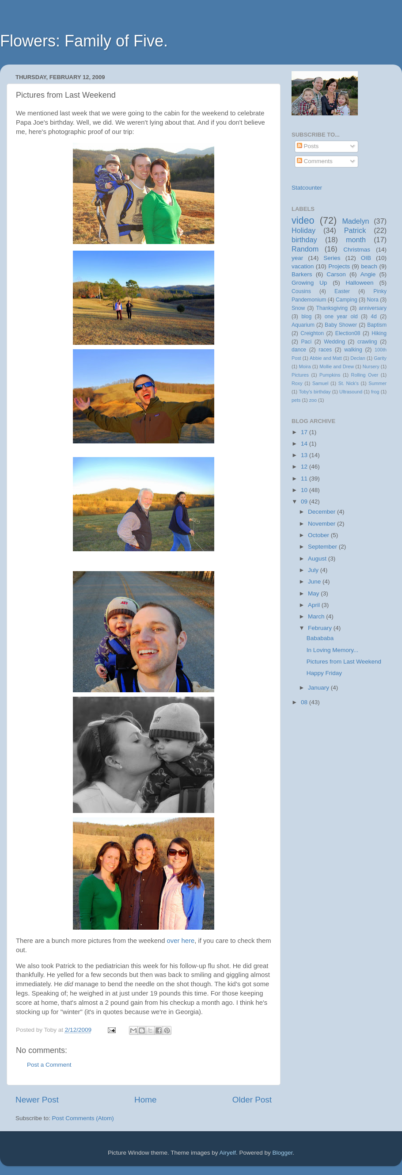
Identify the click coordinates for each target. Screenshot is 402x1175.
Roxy (297, 383)
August (318, 558)
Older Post (252, 1099)
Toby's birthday (314, 391)
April (315, 605)
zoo (313, 400)
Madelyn (355, 221)
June (315, 581)
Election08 (347, 333)
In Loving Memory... (333, 650)
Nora (372, 300)
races (325, 350)
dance (299, 350)
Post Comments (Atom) (83, 1118)
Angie (368, 274)
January (319, 687)
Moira (305, 366)
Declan (357, 358)
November (322, 523)
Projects (339, 266)
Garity (380, 358)
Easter (342, 291)
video (303, 220)
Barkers (302, 274)
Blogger (283, 1152)
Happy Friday (324, 673)
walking (353, 350)
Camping (346, 300)
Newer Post (37, 1099)
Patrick (355, 230)
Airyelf (228, 1152)
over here (181, 940)
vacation (303, 266)
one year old (341, 316)
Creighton (312, 333)
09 (305, 501)
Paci (306, 342)
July (314, 570)
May (314, 593)
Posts (308, 146)
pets (296, 400)
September (323, 546)
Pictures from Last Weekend (344, 661)
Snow (298, 308)
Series (331, 258)
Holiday (303, 230)
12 (305, 466)
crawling (367, 342)
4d (374, 316)
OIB (366, 258)
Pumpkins (329, 375)
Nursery (371, 366)
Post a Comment (49, 1064)
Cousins (301, 291)
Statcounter (307, 187)
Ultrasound (350, 391)
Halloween (360, 282)
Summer (377, 383)
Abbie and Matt (326, 358)
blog (306, 316)
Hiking (379, 333)
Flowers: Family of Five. (84, 41)
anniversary (373, 308)
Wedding (334, 342)
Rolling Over (365, 375)
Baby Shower (341, 325)
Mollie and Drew (336, 366)
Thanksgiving (332, 308)
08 (305, 702)
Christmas (356, 249)
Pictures (300, 375)
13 (305, 455)
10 (305, 490)
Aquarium (303, 325)
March (317, 616)
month (356, 240)
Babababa (320, 638)
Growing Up (309, 282)
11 (305, 478)
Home (145, 1099)
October (319, 535)
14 (305, 443)
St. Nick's (348, 383)
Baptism (377, 325)
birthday (304, 240)
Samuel (320, 383)
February (321, 628)
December (322, 511)
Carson (336, 274)
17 (305, 432)
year (297, 258)
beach (369, 266)
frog (375, 391)
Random (305, 249)
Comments (315, 161)
